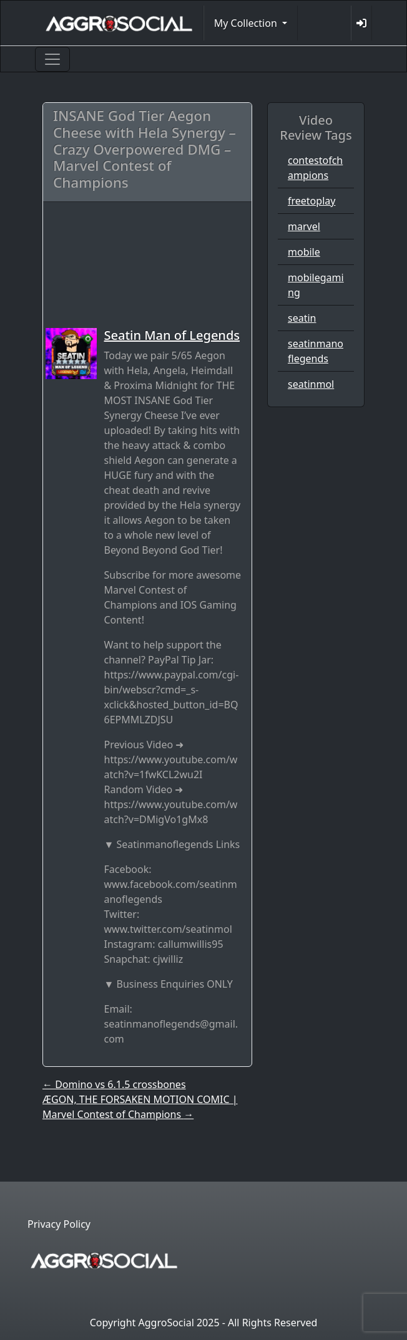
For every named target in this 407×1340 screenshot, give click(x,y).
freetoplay (311, 201)
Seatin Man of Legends (172, 335)
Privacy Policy (59, 1224)
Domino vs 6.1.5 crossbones (114, 1084)
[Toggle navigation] (52, 59)
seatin (302, 318)
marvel (304, 226)
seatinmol (311, 384)
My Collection (247, 23)
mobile (304, 252)
